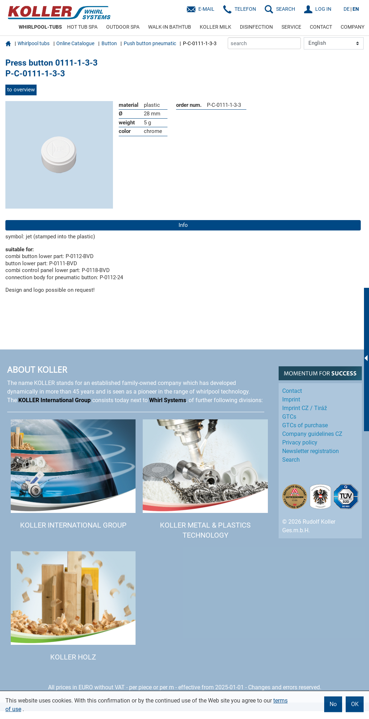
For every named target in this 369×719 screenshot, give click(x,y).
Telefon (245, 9)
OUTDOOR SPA (122, 27)
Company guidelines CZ (312, 433)
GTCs (289, 416)
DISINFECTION (256, 27)
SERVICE (291, 27)
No (333, 704)
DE (347, 9)
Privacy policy (299, 442)
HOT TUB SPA (82, 27)
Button (109, 43)
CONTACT (321, 27)
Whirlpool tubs (33, 43)
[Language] (334, 43)
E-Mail (206, 9)
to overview (21, 89)
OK (355, 704)
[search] (264, 43)
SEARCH (285, 9)
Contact (292, 390)
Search (291, 459)
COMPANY (352, 27)
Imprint (291, 399)
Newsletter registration (310, 451)
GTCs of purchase (305, 425)
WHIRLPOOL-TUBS (40, 27)
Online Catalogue (75, 43)
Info (183, 225)
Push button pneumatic (150, 43)
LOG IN (323, 9)
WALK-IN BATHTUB (169, 27)
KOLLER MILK (215, 27)
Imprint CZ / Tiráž (304, 408)
